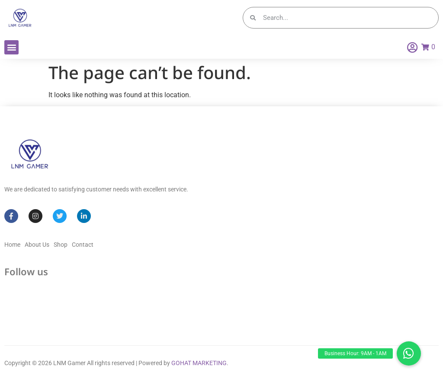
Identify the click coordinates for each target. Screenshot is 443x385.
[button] (11, 47)
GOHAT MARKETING (199, 363)
